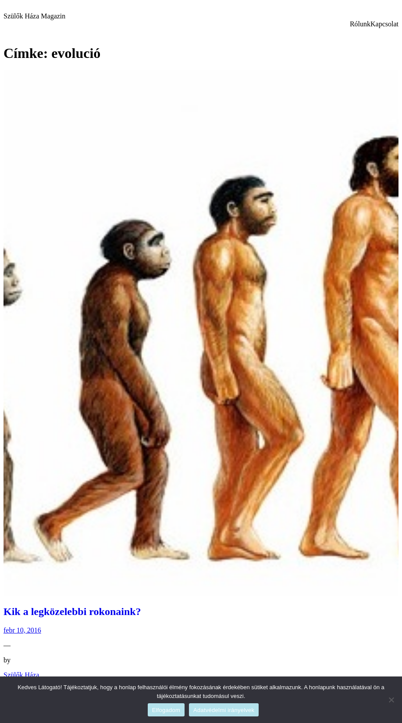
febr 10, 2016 (22, 630)
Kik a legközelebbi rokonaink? (72, 611)
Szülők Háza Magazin (34, 16)
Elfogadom (166, 710)
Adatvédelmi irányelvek (223, 710)
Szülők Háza (21, 675)
